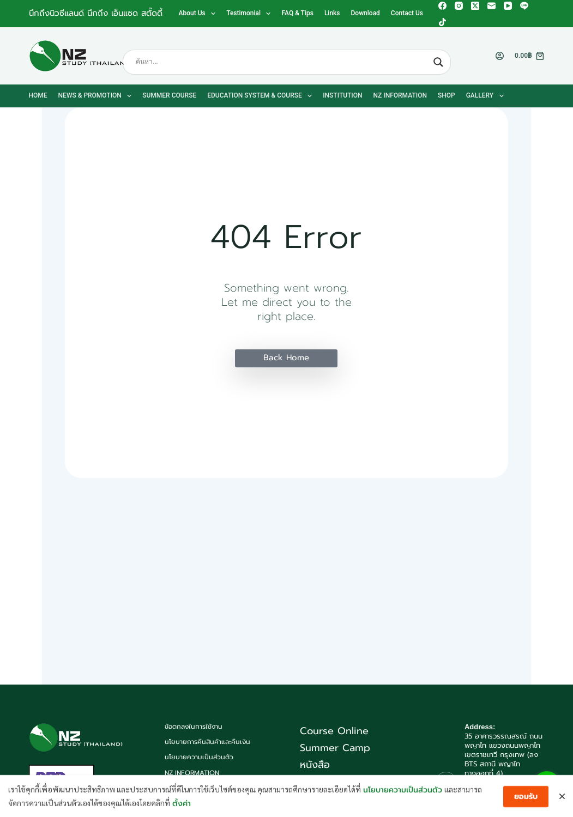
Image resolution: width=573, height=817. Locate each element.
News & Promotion (97, 95)
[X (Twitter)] (475, 6)
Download (365, 13)
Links (332, 13)
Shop (446, 95)
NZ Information (400, 95)
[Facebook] (442, 6)
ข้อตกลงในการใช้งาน (193, 727)
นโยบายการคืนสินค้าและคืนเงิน (207, 742)
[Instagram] (459, 6)
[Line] (524, 6)
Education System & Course (261, 95)
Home (38, 95)
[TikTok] (442, 22)
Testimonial (250, 13)
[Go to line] (546, 784)
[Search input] (282, 62)
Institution (342, 95)
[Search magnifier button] (438, 62)
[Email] (491, 6)
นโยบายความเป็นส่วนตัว (199, 757)
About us (199, 13)
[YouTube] (508, 6)
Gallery (487, 95)
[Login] (500, 56)
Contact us (407, 13)
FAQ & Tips (297, 13)
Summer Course (169, 95)
